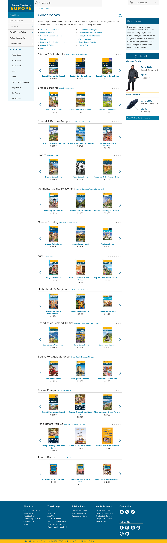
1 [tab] (116, 53)
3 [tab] (120, 53)
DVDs (14, 71)
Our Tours (14, 26)
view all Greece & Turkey (68, 223)
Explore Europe (16, 21)
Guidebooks (17, 66)
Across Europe (85, 39)
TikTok (138, 527)
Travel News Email (79, 510)
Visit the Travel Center (56, 521)
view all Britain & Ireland (67, 88)
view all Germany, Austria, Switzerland (90, 189)
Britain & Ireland (47, 32)
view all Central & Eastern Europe (82, 122)
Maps (14, 77)
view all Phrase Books (64, 458)
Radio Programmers (104, 513)
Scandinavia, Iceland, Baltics (90, 32)
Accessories (17, 60)
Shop (47, 9)
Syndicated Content (104, 516)
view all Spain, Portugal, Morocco (82, 357)
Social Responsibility (32, 519)
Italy (42, 48)
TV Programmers (103, 510)
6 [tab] (118, 255)
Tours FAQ (51, 513)
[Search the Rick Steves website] (68, 3)
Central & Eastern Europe (51, 36)
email (122, 512)
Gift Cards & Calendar (20, 82)
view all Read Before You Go (74, 424)
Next (121, 72)
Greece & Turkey (47, 45)
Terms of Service (74, 541)
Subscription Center (79, 516)
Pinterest (122, 534)
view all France (52, 155)
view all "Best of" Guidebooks (76, 55)
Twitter (127, 534)
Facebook (122, 527)
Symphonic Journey (104, 519)
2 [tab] (118, 53)
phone (127, 512)
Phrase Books (84, 45)
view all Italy (48, 256)
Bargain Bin (16, 88)
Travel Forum (15, 43)
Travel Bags (16, 55)
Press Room (101, 521)
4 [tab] (118, 87)
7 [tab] (120, 255)
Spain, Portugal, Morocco (89, 36)
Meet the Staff (29, 516)
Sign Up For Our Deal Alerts (138, 118)
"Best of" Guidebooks (49, 29)
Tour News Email (78, 513)
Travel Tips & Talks (18, 32)
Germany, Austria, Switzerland (52, 42)
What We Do (28, 513)
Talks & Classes (54, 519)
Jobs (25, 524)
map (133, 512)
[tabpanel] (53, 72)
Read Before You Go (87, 42)
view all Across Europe (65, 391)
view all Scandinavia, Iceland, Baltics (87, 323)
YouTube (133, 527)
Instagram (127, 527)
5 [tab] (120, 87)
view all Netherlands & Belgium (79, 290)
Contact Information (31, 510)
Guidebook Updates (56, 524)
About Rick (14, 15)
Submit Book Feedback (57, 527)
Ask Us (50, 516)
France (43, 39)
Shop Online (15, 49)
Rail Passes (16, 98)
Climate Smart (29, 521)
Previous (39, 72)
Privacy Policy (88, 541)
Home (40, 9)
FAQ (49, 510)
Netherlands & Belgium (88, 29)
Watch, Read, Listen (18, 38)
